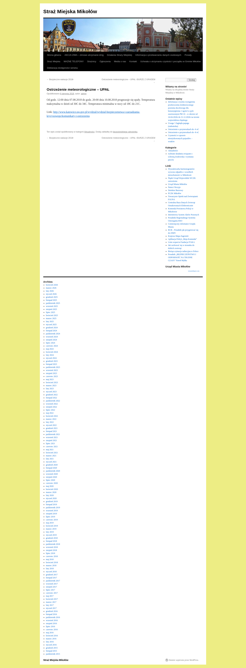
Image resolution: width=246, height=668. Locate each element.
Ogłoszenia (105, 61)
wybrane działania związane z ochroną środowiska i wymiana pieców (181, 157)
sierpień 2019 (51, 513)
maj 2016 (50, 632)
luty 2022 (50, 422)
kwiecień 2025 (52, 315)
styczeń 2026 (51, 294)
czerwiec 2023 (52, 376)
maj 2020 (50, 486)
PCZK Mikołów (174, 193)
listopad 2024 (51, 330)
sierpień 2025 (51, 309)
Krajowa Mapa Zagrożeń (178, 236)
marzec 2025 (51, 318)
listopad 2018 (51, 541)
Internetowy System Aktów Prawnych (183, 215)
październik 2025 (53, 303)
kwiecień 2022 (52, 416)
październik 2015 (53, 654)
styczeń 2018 (51, 571)
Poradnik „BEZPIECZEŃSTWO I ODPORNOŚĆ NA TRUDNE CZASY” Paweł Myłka (182, 257)
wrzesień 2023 (52, 370)
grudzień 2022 (52, 394)
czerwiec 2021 (52, 446)
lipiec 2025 (50, 312)
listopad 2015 (51, 651)
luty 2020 (50, 495)
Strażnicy (91, 61)
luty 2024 (50, 355)
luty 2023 (50, 388)
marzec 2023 (51, 385)
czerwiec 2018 (52, 556)
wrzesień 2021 (52, 437)
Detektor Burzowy (175, 190)
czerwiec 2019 (52, 520)
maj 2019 (50, 523)
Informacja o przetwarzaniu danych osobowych (158, 55)
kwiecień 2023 (52, 382)
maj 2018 (50, 559)
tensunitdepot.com (193, 271)
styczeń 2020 (51, 498)
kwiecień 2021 (52, 452)
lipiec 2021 (50, 443)
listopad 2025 (51, 300)
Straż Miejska (53, 61)
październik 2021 (53, 434)
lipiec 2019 (50, 516)
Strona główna (54, 55)
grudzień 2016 (52, 611)
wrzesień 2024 (52, 337)
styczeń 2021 (51, 462)
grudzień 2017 (52, 574)
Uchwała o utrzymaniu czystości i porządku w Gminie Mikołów (170, 61)
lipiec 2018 (50, 553)
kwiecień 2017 (52, 599)
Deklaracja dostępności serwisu (62, 68)
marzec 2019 (51, 529)
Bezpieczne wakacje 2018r (60, 79)
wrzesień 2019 (52, 510)
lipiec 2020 (50, 480)
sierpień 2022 (51, 407)
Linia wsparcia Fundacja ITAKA (181, 242)
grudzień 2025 (52, 297)
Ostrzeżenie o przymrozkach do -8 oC (183, 132)
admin (84, 94)
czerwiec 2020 (52, 483)
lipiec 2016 (50, 626)
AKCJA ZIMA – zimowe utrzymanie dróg (83, 55)
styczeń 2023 (51, 391)
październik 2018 (53, 544)
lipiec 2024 (50, 343)
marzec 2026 (51, 288)
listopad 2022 (51, 398)
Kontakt (133, 61)
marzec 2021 (51, 455)
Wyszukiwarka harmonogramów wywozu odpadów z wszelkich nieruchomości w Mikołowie (181, 172)
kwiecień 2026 (52, 285)
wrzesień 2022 (52, 404)
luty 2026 (50, 291)
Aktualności (89, 132)
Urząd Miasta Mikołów (177, 184)
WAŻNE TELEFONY (74, 61)
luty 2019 (50, 532)
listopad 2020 (51, 468)
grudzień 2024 (52, 327)
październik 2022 (53, 401)
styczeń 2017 (51, 608)
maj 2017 (50, 596)
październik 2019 (53, 507)
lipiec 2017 (50, 590)
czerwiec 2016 (52, 629)
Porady (188, 55)
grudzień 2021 (52, 428)
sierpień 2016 (51, 623)
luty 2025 (50, 321)
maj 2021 (50, 449)
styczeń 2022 (51, 425)
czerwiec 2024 (52, 346)
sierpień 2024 (51, 340)
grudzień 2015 (52, 648)
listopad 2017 (51, 577)
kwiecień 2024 (52, 352)
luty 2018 (50, 568)
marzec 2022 (51, 419)
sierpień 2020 (51, 477)
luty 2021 (50, 459)
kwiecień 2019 (52, 526)
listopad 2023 (51, 364)
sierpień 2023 (51, 373)
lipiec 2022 (50, 410)
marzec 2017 (51, 602)
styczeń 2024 (51, 358)
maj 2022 (50, 413)
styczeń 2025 (51, 324)
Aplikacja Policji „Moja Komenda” (182, 239)
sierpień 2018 (51, 550)
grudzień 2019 (52, 501)
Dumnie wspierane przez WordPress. (184, 660)
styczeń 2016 (51, 645)
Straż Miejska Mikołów (70, 11)
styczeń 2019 (51, 535)
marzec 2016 (51, 638)
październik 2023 (53, 367)
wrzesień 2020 (52, 474)
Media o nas (120, 61)
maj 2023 (50, 379)
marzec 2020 (51, 492)
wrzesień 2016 (52, 620)
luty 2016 (50, 642)
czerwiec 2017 (52, 593)
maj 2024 (50, 349)
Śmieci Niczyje (174, 187)
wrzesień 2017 (52, 584)
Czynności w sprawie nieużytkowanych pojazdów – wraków (180, 138)
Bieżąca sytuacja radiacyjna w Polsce (183, 251)
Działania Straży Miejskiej (119, 55)
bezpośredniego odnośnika (125, 132)
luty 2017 (50, 605)
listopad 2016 (51, 614)
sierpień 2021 (51, 440)
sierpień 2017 (51, 587)
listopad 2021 (51, 431)
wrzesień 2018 (52, 547)
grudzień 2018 (52, 538)
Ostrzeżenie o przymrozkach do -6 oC (183, 129)
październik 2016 (53, 617)
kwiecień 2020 (52, 489)
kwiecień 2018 (52, 562)
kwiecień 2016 (52, 635)
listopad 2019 (51, 504)
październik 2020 (53, 471)
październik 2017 (53, 581)
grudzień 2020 (52, 465)
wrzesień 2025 (52, 306)
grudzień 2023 (52, 361)
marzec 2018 (51, 565)
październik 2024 (53, 333)
